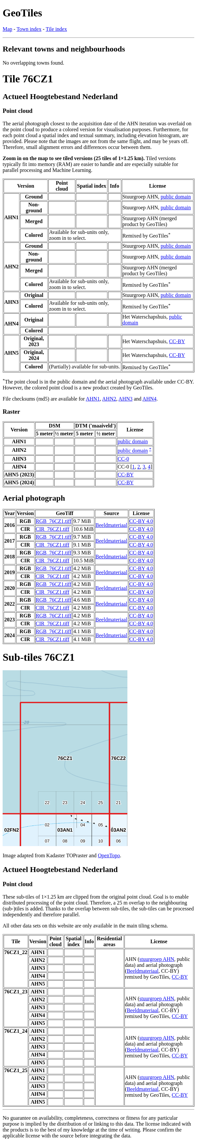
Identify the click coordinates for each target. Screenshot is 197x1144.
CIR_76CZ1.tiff (52, 529)
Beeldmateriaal (111, 525)
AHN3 (126, 399)
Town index (28, 29)
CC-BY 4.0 (141, 521)
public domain (176, 196)
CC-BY (177, 341)
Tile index (56, 29)
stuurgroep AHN (157, 959)
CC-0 (123, 459)
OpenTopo (109, 855)
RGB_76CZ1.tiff (54, 521)
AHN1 (93, 399)
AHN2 (109, 399)
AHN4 (149, 399)
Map (7, 29)
